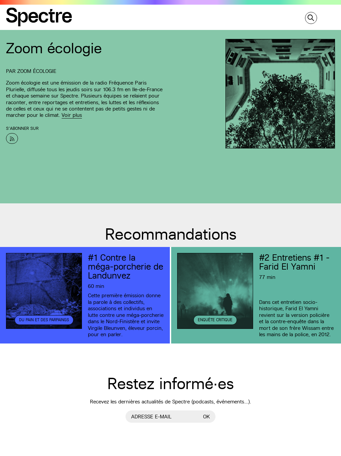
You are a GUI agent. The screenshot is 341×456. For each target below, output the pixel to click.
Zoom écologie (36, 71)
